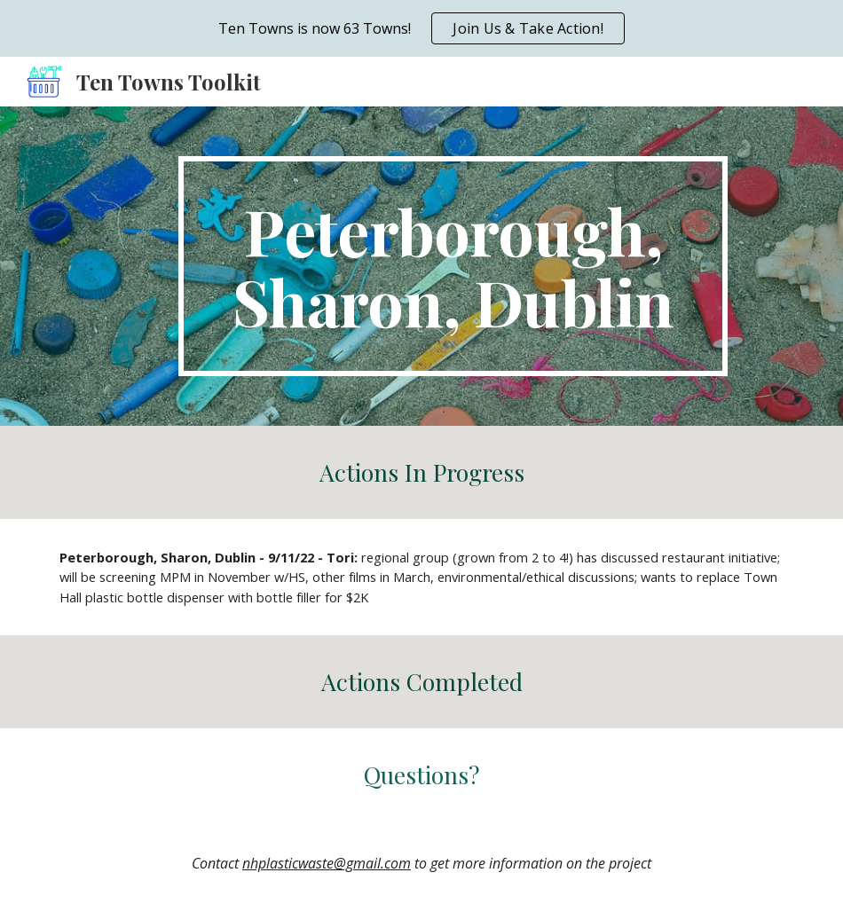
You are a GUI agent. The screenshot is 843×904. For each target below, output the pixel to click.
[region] (421, 28)
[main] (453, 266)
